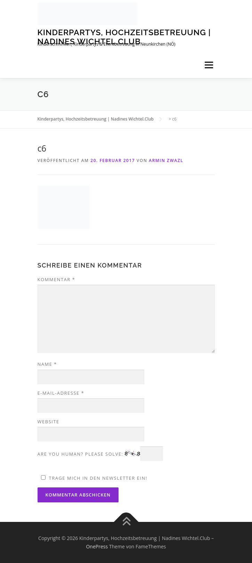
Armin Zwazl (166, 160)
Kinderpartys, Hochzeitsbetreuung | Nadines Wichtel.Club (124, 37)
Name (47, 364)
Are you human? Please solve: (100, 453)
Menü (209, 65)
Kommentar (56, 279)
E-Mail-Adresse (61, 393)
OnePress (97, 546)
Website (48, 421)
